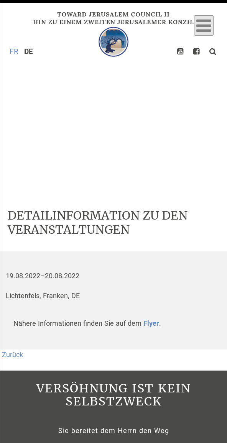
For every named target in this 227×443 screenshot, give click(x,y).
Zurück (12, 355)
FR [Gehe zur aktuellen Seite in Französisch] (14, 51)
